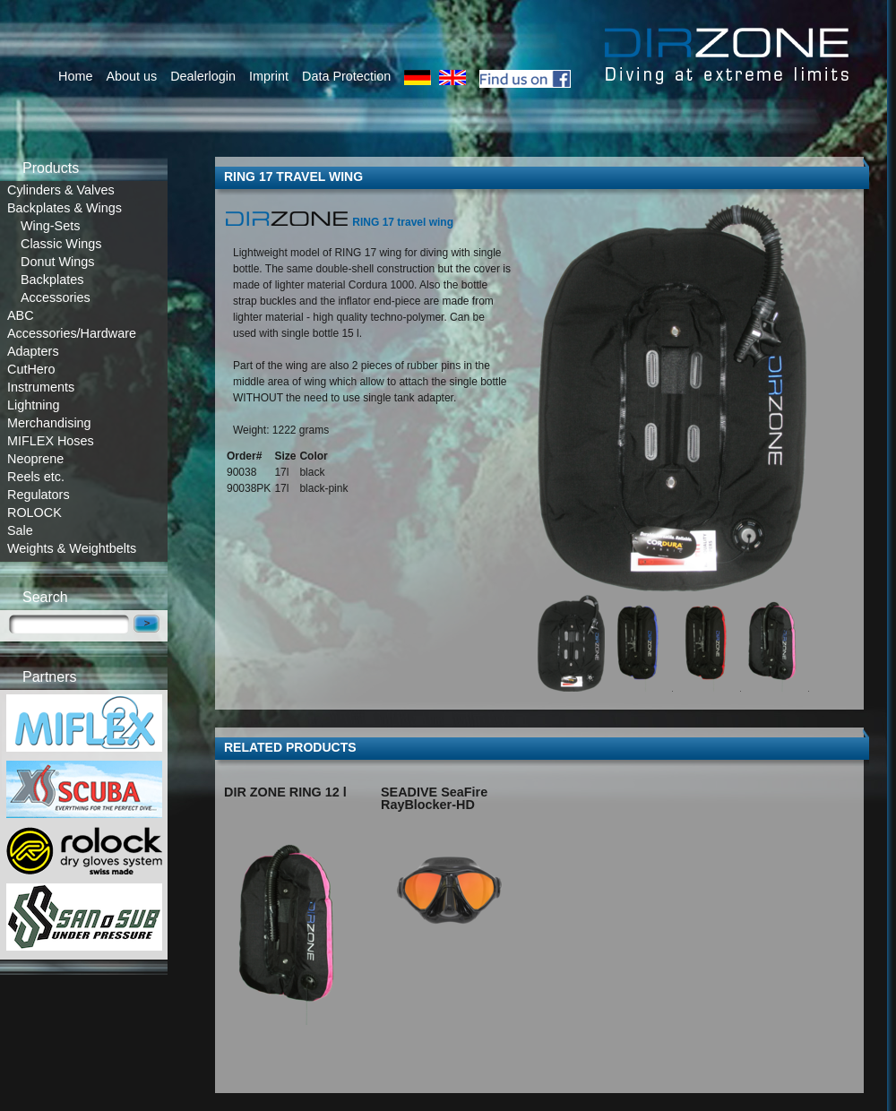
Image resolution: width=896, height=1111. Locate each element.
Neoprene (35, 459)
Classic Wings (61, 244)
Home (75, 76)
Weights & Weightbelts (71, 548)
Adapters (33, 351)
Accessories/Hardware (71, 333)
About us (131, 76)
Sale (20, 530)
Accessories (55, 297)
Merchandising (49, 423)
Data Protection (346, 76)
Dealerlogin (203, 76)
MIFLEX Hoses (50, 441)
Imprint (269, 76)
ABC (20, 315)
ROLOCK (34, 512)
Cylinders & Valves (61, 190)
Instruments (40, 387)
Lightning (33, 405)
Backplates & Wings (64, 208)
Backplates (52, 279)
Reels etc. (36, 476)
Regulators (38, 494)
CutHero (31, 369)
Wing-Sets (50, 226)
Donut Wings (57, 261)
